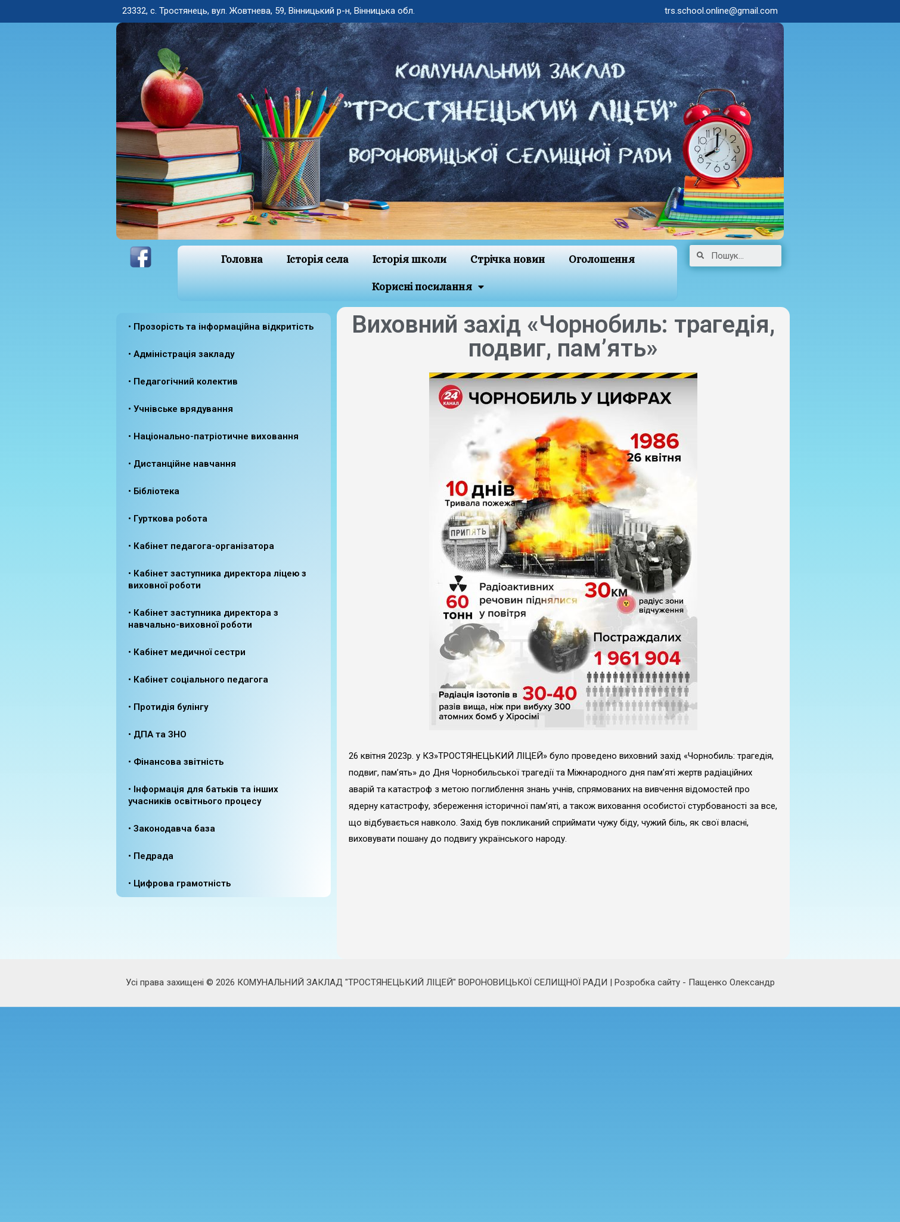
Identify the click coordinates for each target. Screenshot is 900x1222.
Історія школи (409, 259)
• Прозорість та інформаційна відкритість (221, 326)
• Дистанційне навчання (182, 463)
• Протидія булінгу (168, 707)
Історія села (318, 259)
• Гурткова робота (167, 518)
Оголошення (602, 259)
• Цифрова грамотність (179, 883)
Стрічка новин (507, 259)
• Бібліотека (153, 491)
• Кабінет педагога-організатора (201, 546)
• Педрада (150, 856)
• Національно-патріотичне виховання (213, 436)
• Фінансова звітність (176, 761)
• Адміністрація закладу (181, 354)
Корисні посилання (427, 287)
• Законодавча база (171, 828)
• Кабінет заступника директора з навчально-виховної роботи (203, 618)
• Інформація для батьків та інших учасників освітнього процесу (203, 795)
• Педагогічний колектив (183, 381)
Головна (242, 259)
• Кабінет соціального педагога (198, 679)
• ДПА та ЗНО (157, 734)
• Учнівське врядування (180, 409)
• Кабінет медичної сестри (187, 652)
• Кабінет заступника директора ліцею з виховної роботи (217, 579)
